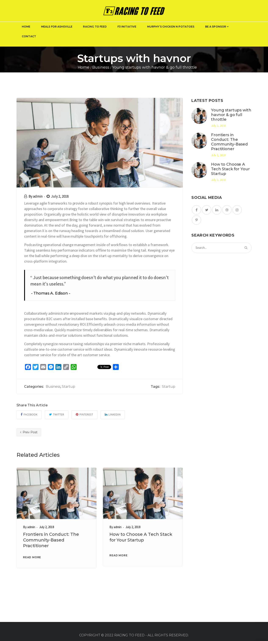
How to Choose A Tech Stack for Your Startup (230, 169)
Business (53, 387)
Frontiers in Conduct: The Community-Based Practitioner (51, 540)
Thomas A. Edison (50, 293)
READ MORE (32, 557)
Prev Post (28, 432)
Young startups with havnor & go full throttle (231, 115)
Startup (68, 387)
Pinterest (84, 414)
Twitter (56, 414)
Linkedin (113, 414)
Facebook (29, 414)
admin (38, 196)
